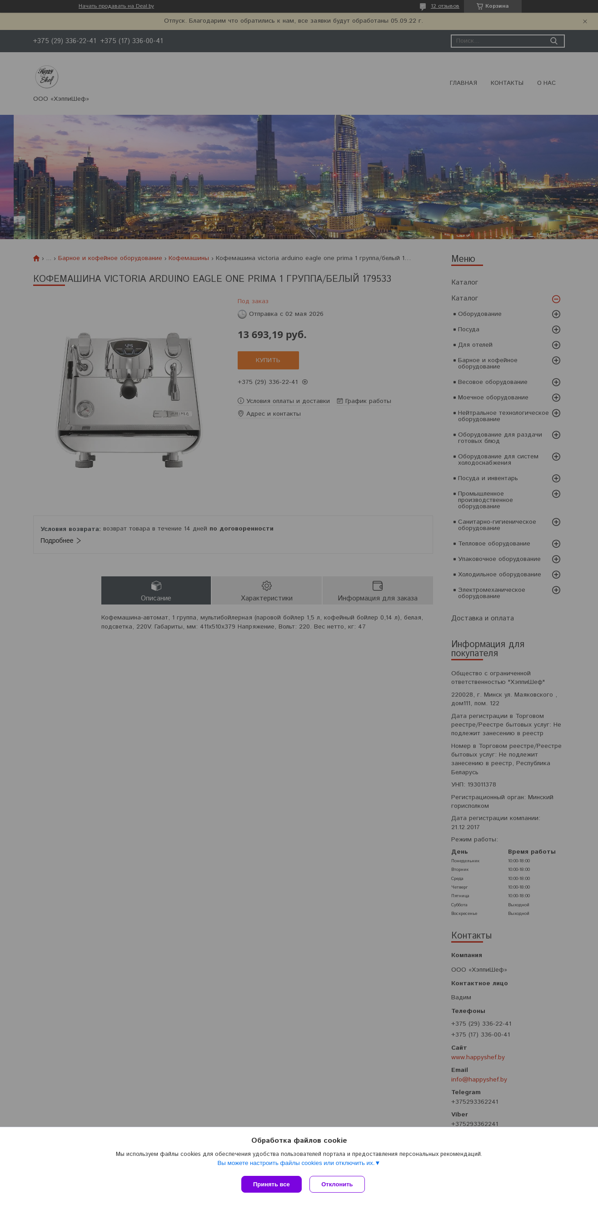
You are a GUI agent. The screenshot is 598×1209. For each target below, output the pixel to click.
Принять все (271, 1184)
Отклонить (338, 1184)
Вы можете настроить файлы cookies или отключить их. (295, 1163)
